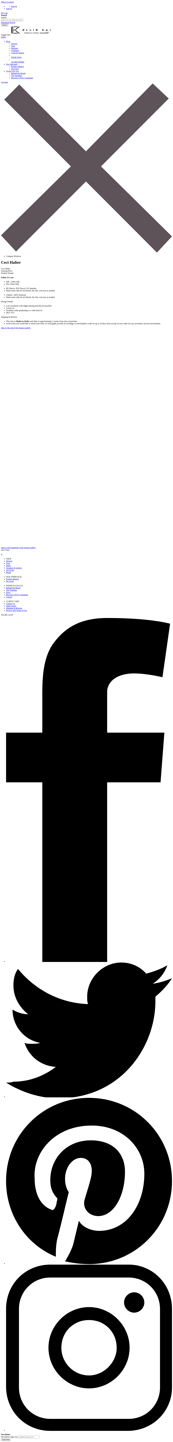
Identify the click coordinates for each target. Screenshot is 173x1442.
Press (8, 592)
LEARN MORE (17, 61)
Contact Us (10, 604)
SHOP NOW (16, 56)
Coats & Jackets (17, 53)
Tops (13, 46)
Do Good (15, 69)
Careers (9, 597)
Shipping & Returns (14, 608)
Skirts (8, 566)
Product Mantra (17, 66)
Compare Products (13, 256)
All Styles (10, 570)
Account (4, 82)
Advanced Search (8, 22)
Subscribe (5, 1440)
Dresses (14, 44)
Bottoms (14, 48)
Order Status (11, 606)
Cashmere (15, 51)
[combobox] (12, 20)
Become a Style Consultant (22, 78)
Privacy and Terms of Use (16, 610)
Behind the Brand (18, 73)
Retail (8, 572)
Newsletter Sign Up (9, 1437)
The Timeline (16, 76)
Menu (3, 37)
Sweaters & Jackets (14, 568)
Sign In (14, 6)
